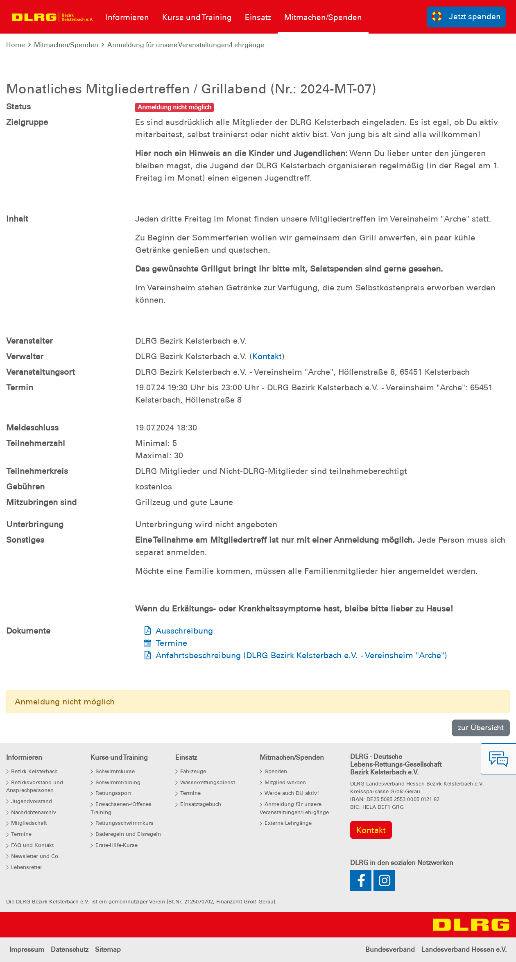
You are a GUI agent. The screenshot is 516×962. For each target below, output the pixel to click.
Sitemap (108, 949)
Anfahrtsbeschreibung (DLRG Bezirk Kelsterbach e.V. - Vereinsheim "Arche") (301, 655)
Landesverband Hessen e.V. (464, 949)
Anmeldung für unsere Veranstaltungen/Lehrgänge (185, 45)
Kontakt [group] (371, 830)
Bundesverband (390, 949)
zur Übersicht (481, 727)
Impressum (26, 949)
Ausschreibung (184, 631)
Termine (171, 643)
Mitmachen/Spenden (66, 45)
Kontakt (267, 356)
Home (15, 45)
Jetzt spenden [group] (466, 16)
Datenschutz (69, 949)
